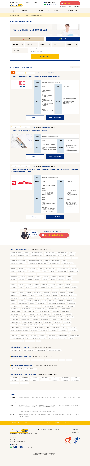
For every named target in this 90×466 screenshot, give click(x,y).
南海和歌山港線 (37, 292)
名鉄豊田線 (54, 276)
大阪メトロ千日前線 (15, 327)
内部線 (21, 287)
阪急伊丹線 (13, 300)
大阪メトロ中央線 (66, 324)
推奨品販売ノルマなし (69, 405)
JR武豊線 (13, 257)
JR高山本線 (72, 252)
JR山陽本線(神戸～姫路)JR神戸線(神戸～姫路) (37, 263)
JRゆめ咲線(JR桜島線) (31, 268)
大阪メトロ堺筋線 (25, 327)
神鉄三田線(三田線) (15, 332)
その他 (69, 360)
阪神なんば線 (51, 300)
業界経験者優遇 (15, 377)
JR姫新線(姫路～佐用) (62, 271)
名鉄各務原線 (61, 279)
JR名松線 (74, 257)
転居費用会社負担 (65, 377)
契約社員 (20, 368)
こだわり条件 (16, 50)
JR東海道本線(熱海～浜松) (23, 255)
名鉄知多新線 (21, 279)
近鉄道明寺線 (13, 287)
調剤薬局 (62, 360)
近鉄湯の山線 (44, 284)
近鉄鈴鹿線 (67, 287)
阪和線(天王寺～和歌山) (49, 268)
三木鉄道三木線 (33, 335)
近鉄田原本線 (50, 287)
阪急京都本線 (56, 298)
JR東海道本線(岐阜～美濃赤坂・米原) (52, 255)
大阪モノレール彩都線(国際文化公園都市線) (19, 330)
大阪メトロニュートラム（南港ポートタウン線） (55, 327)
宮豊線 (68, 319)
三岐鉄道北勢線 (24, 316)
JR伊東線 (64, 255)
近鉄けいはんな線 (30, 290)
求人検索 (27, 397)
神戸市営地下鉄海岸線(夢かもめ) (17, 338)
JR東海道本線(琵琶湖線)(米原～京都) (18, 260)
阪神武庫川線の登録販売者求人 (36, 15)
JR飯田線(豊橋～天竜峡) (49, 252)
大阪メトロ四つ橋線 (55, 324)
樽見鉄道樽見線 (68, 314)
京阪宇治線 (40, 295)
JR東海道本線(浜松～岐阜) (37, 255)
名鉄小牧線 (13, 282)
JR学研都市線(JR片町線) (57, 266)
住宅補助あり (75, 377)
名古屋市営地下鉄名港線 (52, 308)
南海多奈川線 (62, 292)
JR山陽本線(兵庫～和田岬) (67, 263)
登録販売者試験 (61, 409)
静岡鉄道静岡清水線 (41, 303)
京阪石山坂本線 (14, 298)
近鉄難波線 (59, 282)
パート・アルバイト (30, 368)
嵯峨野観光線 (35, 319)
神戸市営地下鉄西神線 (62, 335)
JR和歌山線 (20, 274)
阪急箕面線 (21, 300)
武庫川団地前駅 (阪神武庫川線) (54, 350)
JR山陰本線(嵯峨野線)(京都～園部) (17, 266)
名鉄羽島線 (51, 282)
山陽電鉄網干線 (14, 335)
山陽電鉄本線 (67, 332)
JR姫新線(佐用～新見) (73, 271)
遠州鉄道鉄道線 (72, 303)
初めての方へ (21, 397)
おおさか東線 (73, 274)
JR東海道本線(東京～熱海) (16, 252)
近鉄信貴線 (13, 290)
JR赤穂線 (44, 271)
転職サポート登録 (67, 402)
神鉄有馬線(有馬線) (72, 330)
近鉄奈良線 (74, 287)
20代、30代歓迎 (45, 377)
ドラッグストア (16, 360)
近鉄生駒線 (42, 287)
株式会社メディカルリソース (25, 416)
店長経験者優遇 (25, 377)
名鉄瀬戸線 (37, 279)
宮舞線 (38, 340)
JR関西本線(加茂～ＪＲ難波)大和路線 (18, 263)
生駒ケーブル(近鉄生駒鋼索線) (67, 290)
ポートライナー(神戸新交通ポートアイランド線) (36, 338)
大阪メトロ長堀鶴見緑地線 (38, 327)
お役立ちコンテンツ (23, 409)
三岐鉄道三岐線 (14, 316)
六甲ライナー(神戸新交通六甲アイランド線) (57, 338)
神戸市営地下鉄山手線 (74, 335)
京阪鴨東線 (55, 295)
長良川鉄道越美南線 (57, 314)
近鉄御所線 (59, 287)
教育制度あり (55, 380)
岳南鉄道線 (32, 303)
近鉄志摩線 (35, 287)
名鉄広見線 (69, 279)
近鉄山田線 (53, 284)
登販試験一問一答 (68, 409)
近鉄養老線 (13, 284)
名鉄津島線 (45, 279)
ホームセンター (52, 360)
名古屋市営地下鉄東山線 (26, 308)
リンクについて (35, 398)
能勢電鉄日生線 (24, 335)
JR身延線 (26, 252)
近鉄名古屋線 (13, 292)
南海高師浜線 (46, 292)
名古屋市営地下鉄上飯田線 (29, 311)
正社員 (13, 368)
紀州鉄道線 (71, 338)
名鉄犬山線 (21, 268)
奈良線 (67, 266)
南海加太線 (54, 292)
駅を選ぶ (42, 44)
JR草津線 (60, 257)
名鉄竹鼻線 (44, 282)
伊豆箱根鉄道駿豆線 (23, 303)
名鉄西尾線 (30, 276)
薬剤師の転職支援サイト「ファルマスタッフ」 (28, 414)
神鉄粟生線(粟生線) (40, 332)
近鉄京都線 (56, 290)
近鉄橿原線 (67, 282)
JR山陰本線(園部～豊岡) (32, 266)
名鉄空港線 (61, 276)
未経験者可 (25, 382)
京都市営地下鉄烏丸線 (15, 322)
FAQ (54, 411)
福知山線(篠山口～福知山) (34, 271)
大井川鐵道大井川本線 (15, 306)
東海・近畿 (26, 15)
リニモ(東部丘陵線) (15, 308)
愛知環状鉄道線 (71, 306)
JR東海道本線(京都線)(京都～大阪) (35, 260)
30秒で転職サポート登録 (69, 3)
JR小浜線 (13, 255)
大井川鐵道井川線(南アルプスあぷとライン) (31, 306)
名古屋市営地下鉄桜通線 (16, 311)
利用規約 (29, 398)
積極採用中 (35, 377)
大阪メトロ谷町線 (44, 324)
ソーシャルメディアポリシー (66, 397)
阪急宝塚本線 (48, 298)
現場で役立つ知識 (43, 411)
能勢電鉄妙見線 (67, 322)
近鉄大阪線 (21, 284)
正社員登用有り (27, 406)
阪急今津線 (65, 298)
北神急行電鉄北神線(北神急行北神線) (54, 332)
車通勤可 (34, 380)
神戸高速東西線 (53, 330)
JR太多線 (20, 257)
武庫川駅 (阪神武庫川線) (15, 350)
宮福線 (62, 319)
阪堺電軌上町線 (34, 330)
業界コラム (32, 411)
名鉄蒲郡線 (38, 276)
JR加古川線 (52, 271)
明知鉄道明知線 (47, 314)
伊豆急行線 (13, 303)
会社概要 (37, 397)
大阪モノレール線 (71, 327)
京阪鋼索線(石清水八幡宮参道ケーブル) (68, 295)
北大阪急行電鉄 (58, 322)
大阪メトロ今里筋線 (30, 340)
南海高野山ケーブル (15, 295)
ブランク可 (45, 380)
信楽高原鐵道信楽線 (25, 319)
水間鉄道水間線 (24, 324)
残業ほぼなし (65, 380)
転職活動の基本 (39, 409)
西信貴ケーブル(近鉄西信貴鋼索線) (43, 290)
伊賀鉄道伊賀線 (42, 316)
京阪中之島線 (30, 298)
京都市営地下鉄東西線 (27, 322)
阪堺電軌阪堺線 (44, 330)
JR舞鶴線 (73, 266)
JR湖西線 (64, 260)
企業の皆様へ (32, 397)
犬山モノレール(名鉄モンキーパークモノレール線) (28, 282)
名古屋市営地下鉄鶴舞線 (65, 308)
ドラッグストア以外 (48, 405)
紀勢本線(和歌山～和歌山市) (62, 274)
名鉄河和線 (13, 279)
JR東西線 (40, 268)
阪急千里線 (29, 300)
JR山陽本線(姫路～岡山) (54, 263)
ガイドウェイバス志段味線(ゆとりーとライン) (32, 314)
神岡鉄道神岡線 (69, 300)
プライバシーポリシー (44, 397)
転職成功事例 (26, 411)
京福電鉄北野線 (48, 322)
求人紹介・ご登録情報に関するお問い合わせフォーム (52, 402)
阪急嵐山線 (36, 300)
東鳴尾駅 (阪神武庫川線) (28, 350)
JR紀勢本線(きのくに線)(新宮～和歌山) (46, 274)
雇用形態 (69, 44)
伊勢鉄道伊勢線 (33, 316)
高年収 (55, 377)
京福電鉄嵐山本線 (38, 322)
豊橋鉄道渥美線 (56, 311)
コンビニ (27, 360)
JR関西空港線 (74, 268)
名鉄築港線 (30, 279)
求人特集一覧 (21, 405)
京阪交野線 (47, 295)
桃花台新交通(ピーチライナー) (43, 311)
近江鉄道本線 (60, 316)
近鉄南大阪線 (75, 282)
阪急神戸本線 (39, 298)
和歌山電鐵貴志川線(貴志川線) (17, 340)
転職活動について (31, 409)
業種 (55, 44)
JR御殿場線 (72, 255)
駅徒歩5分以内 (14, 382)
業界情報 (36, 411)
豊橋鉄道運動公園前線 (15, 314)
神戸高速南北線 (63, 330)
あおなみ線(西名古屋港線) (48, 306)
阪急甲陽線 (72, 298)
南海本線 (21, 292)
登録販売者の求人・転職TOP (15, 15)
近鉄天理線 (68, 284)
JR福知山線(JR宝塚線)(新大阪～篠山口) (18, 271)
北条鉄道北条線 (42, 335)
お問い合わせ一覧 (22, 402)
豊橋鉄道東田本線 (65, 311)
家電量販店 (38, 360)
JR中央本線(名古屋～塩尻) (37, 252)
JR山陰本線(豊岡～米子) (44, 266)
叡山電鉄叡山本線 (44, 319)
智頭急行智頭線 (52, 335)
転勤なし (76, 405)
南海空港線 (29, 292)
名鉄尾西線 (53, 279)
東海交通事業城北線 (60, 306)
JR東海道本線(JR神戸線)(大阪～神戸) (52, 260)
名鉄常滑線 (69, 276)
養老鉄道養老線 (52, 316)
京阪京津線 (23, 298)
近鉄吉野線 (36, 284)
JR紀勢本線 (53, 257)
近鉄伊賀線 (29, 284)
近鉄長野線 (21, 290)
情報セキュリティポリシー (55, 397)
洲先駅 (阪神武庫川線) (41, 350)
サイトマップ (41, 398)
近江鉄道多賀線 (70, 316)
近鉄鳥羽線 (60, 284)
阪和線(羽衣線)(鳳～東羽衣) (63, 268)
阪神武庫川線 (60, 300)
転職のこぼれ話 (46, 409)
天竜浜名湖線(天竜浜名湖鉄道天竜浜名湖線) (57, 303)
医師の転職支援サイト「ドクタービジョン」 (46, 414)
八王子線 (27, 287)
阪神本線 (44, 300)
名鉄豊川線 (23, 276)
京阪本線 (32, 295)
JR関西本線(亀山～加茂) (43, 257)
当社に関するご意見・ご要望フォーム (34, 402)
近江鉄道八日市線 (14, 319)
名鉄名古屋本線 (14, 276)
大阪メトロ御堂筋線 (34, 324)
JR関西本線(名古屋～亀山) (30, 257)
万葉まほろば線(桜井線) (30, 274)
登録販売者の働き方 (53, 409)
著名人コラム (49, 411)
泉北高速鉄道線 (14, 324)
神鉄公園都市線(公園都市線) (27, 332)
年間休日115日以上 (75, 380)
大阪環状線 (13, 268)
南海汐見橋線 (24, 295)
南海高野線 (71, 292)
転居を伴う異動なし (24, 380)
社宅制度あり (14, 380)
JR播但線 (13, 274)
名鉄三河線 (46, 276)
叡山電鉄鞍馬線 (54, 319)
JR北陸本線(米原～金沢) (62, 252)
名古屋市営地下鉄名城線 (39, 308)
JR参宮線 (67, 257)
